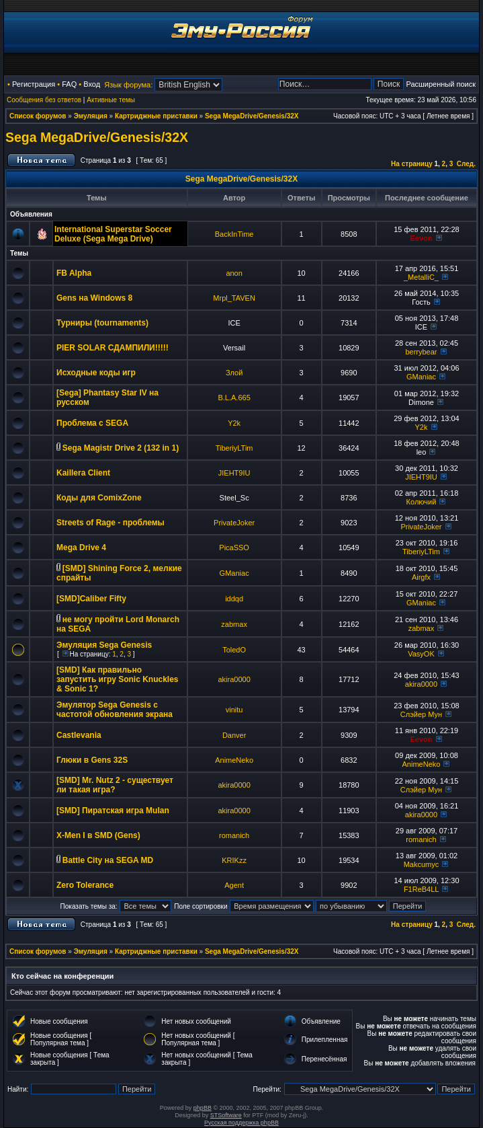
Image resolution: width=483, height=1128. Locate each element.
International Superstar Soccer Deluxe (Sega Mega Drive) (113, 234)
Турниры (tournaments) (102, 323)
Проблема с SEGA (92, 423)
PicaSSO (234, 547)
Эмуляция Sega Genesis (104, 645)
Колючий (421, 502)
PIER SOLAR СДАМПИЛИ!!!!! (112, 347)
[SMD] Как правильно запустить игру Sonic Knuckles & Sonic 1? (117, 679)
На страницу (412, 163)
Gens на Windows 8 (94, 298)
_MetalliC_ (421, 277)
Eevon (421, 238)
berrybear (421, 352)
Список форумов (38, 116)
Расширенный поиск (441, 84)
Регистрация (33, 84)
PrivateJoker (234, 523)
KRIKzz (234, 860)
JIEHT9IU (234, 473)
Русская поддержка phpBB (241, 1122)
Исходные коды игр (96, 372)
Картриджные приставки (156, 116)
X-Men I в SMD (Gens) (98, 835)
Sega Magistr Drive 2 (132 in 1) (120, 448)
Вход (91, 84)
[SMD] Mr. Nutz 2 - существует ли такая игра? (114, 785)
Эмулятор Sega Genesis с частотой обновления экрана (114, 709)
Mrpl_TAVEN (234, 298)
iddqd (234, 599)
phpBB (202, 1107)
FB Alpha (73, 273)
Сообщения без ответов (44, 100)
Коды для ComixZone (99, 497)
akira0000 (234, 679)
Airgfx (421, 577)
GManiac (421, 377)
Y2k (234, 423)
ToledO (234, 650)
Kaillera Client (83, 473)
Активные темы (111, 100)
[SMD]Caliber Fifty (91, 598)
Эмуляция (90, 116)
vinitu (234, 710)
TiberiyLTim (234, 448)
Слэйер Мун (421, 714)
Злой (234, 373)
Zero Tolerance (85, 885)
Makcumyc (421, 864)
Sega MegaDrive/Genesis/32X (252, 116)
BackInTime (234, 234)
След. (466, 163)
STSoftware (226, 1115)
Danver (234, 735)
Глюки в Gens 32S (92, 760)
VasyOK (421, 654)
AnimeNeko (234, 760)
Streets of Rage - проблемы (110, 522)
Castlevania (78, 735)
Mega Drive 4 (81, 547)
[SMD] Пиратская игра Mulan (112, 810)
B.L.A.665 (234, 397)
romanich (234, 835)
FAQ (69, 84)
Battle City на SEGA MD (108, 860)
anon (234, 273)
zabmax (234, 624)
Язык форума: (128, 85)
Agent (234, 885)
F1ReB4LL (421, 889)
